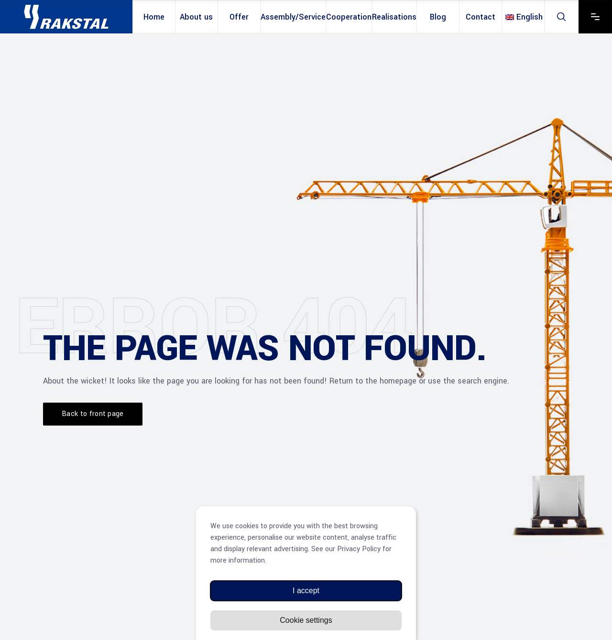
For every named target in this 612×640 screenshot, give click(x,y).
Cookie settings (306, 620)
